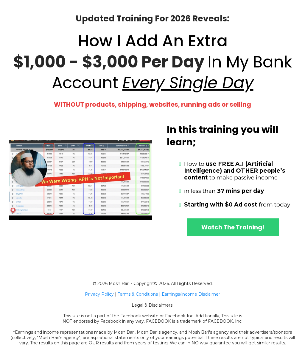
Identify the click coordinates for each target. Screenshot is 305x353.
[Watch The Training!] (233, 227)
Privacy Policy (99, 294)
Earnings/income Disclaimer (191, 294)
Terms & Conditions (138, 294)
